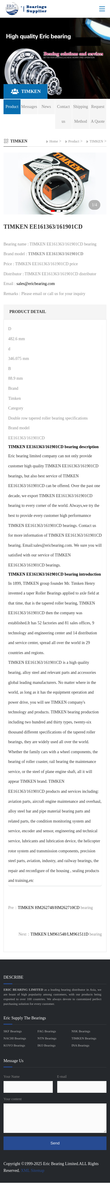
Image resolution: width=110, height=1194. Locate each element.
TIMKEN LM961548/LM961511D (59, 934)
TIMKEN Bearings (84, 1038)
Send (55, 1143)
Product (73, 141)
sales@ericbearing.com (35, 283)
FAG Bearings (47, 1031)
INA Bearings (80, 1045)
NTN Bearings (47, 1038)
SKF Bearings (13, 1031)
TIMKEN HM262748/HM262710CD (48, 907)
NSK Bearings (81, 1031)
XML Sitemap (32, 1170)
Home (53, 141)
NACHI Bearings (15, 1038)
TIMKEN (96, 141)
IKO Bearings (46, 1045)
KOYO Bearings (14, 1045)
